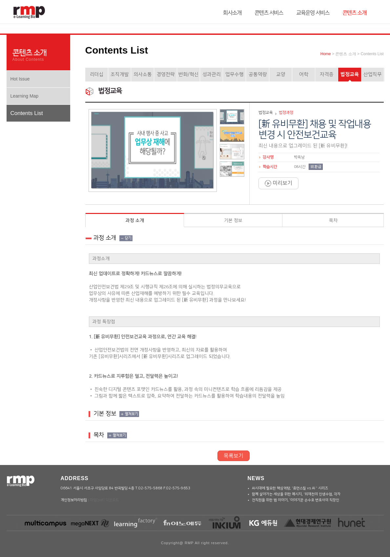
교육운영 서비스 (312, 13)
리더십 (97, 74)
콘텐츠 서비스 (269, 13)
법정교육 (349, 74)
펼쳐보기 (131, 414)
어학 (303, 74)
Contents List (26, 113)
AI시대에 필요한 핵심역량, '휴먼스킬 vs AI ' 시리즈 (290, 488)
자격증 (327, 74)
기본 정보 (233, 220)
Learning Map (24, 96)
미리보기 (278, 183)
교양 (280, 74)
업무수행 (234, 74)
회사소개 (232, 13)
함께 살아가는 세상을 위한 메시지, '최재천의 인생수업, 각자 (296, 494)
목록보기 (233, 456)
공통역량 (258, 74)
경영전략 (165, 74)
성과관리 (211, 74)
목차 (333, 220)
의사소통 (142, 74)
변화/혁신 (188, 74)
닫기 (128, 238)
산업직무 (372, 74)
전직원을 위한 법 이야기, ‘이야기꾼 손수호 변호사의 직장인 (295, 500)
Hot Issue (20, 78)
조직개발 (120, 74)
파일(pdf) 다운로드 (104, 500)
